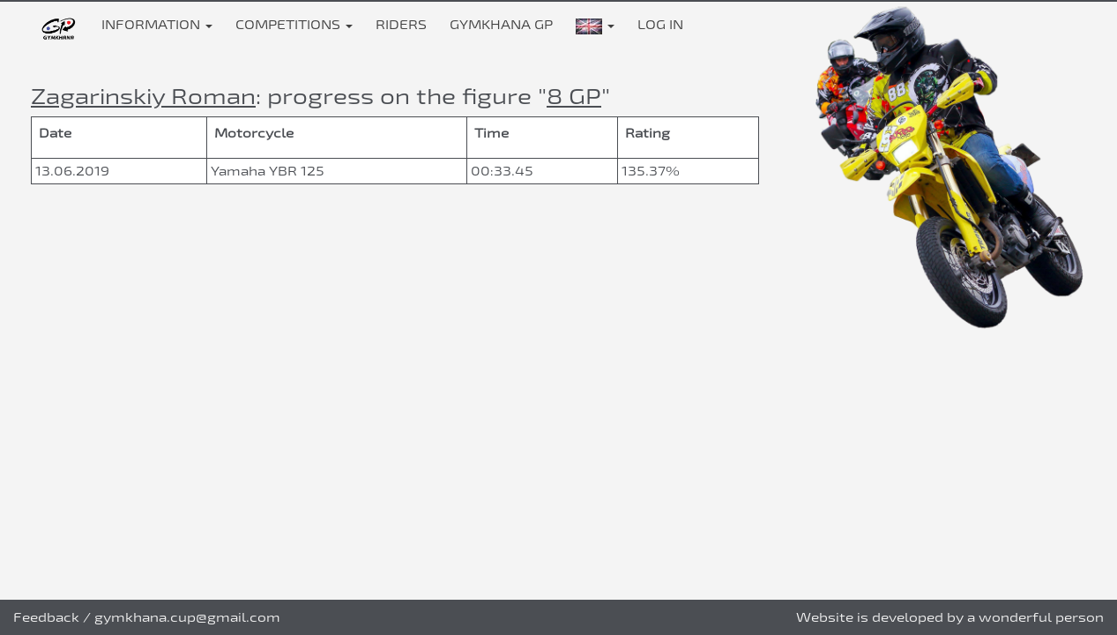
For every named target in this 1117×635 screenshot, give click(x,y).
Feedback (46, 616)
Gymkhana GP (501, 24)
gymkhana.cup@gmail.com (187, 616)
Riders (401, 24)
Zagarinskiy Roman (143, 95)
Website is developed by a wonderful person (950, 616)
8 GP (574, 95)
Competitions (294, 24)
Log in (660, 24)
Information (156, 24)
